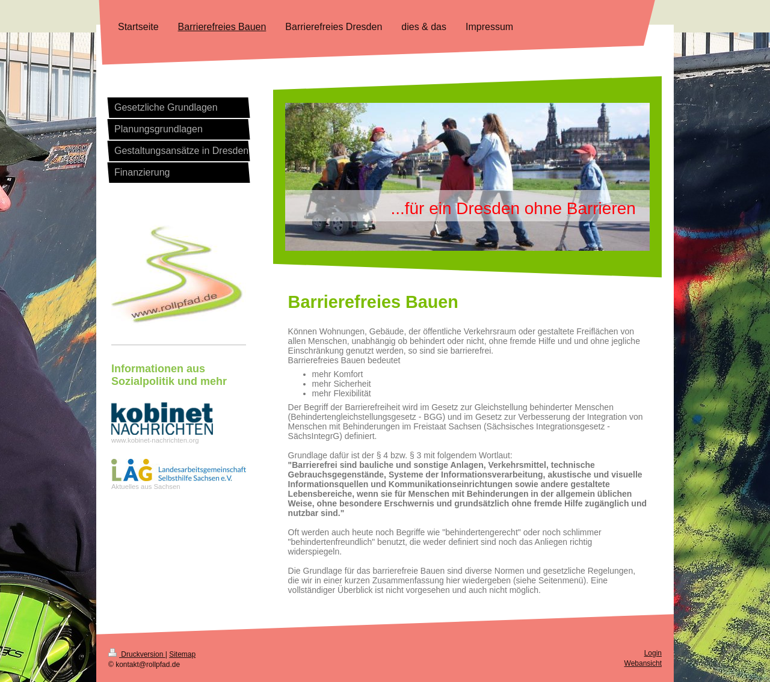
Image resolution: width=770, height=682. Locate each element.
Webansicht (643, 663)
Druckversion (136, 654)
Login (653, 653)
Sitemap (182, 654)
